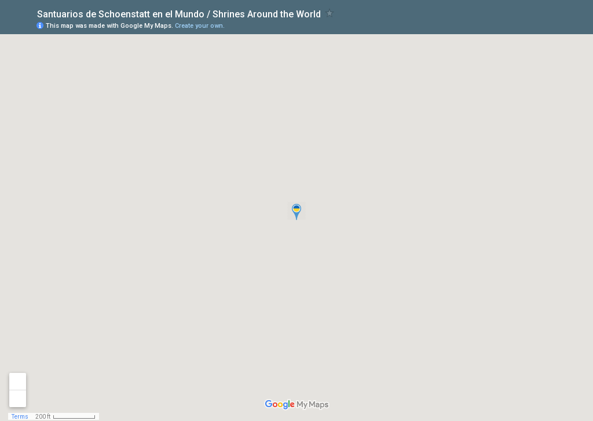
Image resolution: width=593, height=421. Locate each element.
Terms (20, 416)
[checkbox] (329, 13)
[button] (296, 211)
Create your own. (200, 26)
